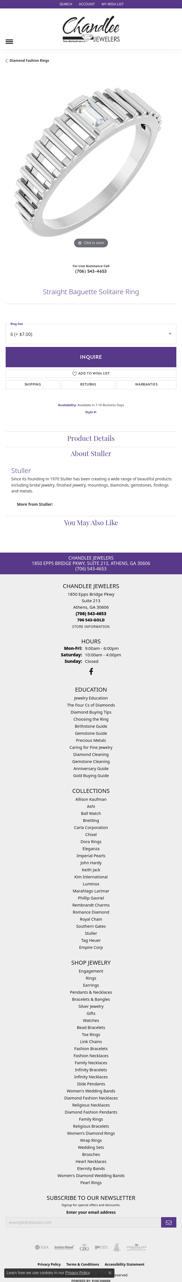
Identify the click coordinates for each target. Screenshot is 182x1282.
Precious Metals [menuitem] (91, 740)
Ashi (91, 806)
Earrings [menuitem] (91, 985)
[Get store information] (91, 626)
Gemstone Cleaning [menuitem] (91, 761)
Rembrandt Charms (91, 905)
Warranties (146, 384)
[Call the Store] (91, 613)
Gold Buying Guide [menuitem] (91, 775)
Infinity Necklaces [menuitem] (91, 1076)
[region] (91, 165)
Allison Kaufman (91, 799)
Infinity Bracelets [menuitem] (91, 1069)
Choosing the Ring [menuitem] (91, 719)
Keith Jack (91, 869)
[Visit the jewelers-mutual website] (64, 1247)
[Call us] (91, 620)
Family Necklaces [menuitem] (91, 1062)
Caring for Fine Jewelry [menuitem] (91, 747)
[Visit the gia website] (42, 1247)
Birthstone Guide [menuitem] (91, 726)
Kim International (91, 876)
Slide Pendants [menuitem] (91, 1084)
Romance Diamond (91, 912)
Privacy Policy (77, 1272)
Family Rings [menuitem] (91, 1119)
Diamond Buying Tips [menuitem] (91, 712)
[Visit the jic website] (116, 1247)
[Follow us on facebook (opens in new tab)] (91, 671)
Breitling (91, 820)
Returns (88, 384)
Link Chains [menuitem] (91, 1041)
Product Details (91, 439)
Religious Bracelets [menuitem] (91, 1126)
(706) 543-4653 (91, 271)
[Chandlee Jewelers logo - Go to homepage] (91, 29)
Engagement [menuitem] (91, 971)
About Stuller (91, 454)
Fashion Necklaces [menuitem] (91, 1055)
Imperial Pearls (91, 855)
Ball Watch (91, 813)
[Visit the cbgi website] (84, 1247)
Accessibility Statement (124, 1264)
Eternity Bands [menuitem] (91, 1168)
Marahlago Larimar (91, 891)
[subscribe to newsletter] (168, 1222)
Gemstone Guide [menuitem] (91, 733)
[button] (65, 4)
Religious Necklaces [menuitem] (91, 1105)
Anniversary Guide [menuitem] (91, 768)
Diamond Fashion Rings (29, 60)
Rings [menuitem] (91, 978)
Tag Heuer (91, 940)
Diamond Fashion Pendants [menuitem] (91, 1112)
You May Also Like (91, 523)
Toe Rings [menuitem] (91, 1034)
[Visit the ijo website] (101, 1247)
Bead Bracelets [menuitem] (91, 1027)
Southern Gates (91, 926)
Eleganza (91, 848)
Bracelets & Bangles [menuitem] (91, 999)
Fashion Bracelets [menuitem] (91, 1048)
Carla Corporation (91, 827)
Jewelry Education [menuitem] (91, 698)
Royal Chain (91, 919)
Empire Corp (91, 947)
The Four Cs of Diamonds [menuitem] (91, 705)
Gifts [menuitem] (90, 1013)
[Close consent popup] (110, 1273)
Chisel (91, 834)
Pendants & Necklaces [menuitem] (91, 992)
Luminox (91, 884)
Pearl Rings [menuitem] (91, 1182)
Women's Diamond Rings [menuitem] (91, 1133)
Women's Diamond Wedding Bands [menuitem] (91, 1175)
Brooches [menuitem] (91, 1154)
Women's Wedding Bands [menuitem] (91, 1091)
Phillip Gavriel (91, 898)
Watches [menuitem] (91, 1020)
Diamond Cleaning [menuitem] (91, 754)
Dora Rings (91, 841)
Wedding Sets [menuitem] (91, 1147)
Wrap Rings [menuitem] (91, 1140)
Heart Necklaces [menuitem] (90, 1161)
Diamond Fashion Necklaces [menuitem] (91, 1098)
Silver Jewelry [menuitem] (91, 1006)
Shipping (33, 384)
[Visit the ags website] (136, 1247)
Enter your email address (91, 1212)
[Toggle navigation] (9, 39)
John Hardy (91, 862)
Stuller (91, 933)
